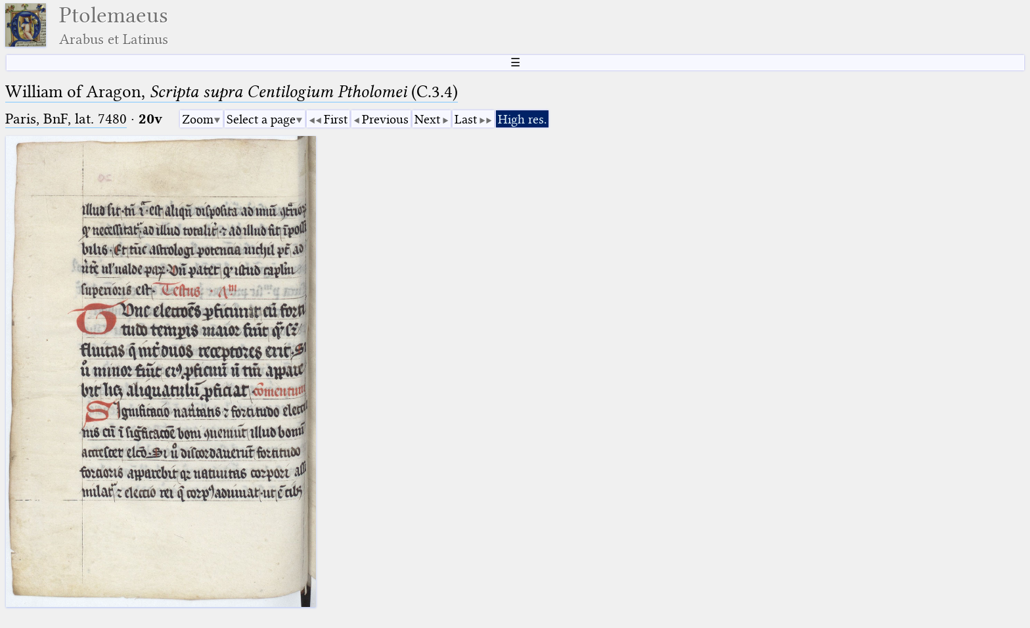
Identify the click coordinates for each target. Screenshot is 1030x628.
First (335, 119)
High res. (522, 119)
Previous (385, 119)
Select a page (261, 119)
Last (466, 119)
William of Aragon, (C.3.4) (231, 91)
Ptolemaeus (113, 25)
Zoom (197, 119)
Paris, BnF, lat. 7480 (66, 118)
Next (427, 119)
